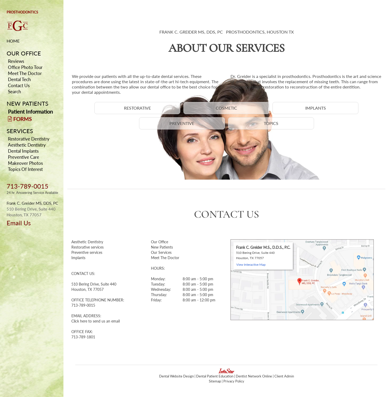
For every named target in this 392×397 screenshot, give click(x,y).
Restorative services (87, 247)
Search (14, 91)
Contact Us (19, 85)
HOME (13, 40)
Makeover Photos (25, 163)
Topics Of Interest (25, 169)
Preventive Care (23, 157)
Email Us (19, 223)
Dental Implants (23, 151)
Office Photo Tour (25, 67)
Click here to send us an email (95, 321)
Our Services (161, 252)
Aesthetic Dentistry (27, 145)
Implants (78, 257)
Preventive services (86, 252)
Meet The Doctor (25, 73)
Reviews (16, 61)
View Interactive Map (251, 265)
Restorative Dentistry (28, 139)
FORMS (20, 119)
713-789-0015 (27, 186)
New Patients (162, 247)
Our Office (159, 242)
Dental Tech (19, 79)
